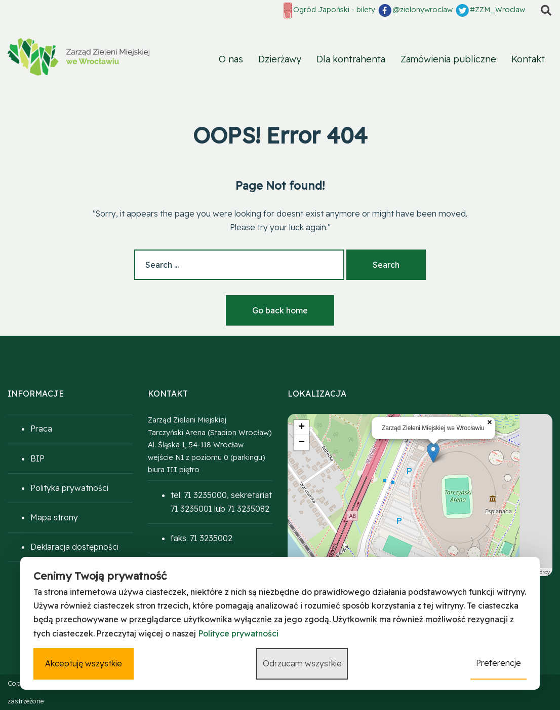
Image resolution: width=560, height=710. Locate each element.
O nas (231, 59)
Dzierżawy (279, 59)
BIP (37, 458)
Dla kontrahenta (350, 59)
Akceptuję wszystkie (83, 664)
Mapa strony (54, 517)
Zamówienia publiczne (448, 59)
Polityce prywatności (238, 634)
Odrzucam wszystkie (302, 664)
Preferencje (499, 663)
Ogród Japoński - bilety (328, 10)
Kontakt (528, 59)
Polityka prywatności (69, 488)
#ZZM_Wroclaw (490, 10)
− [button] (301, 442)
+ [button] (301, 427)
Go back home (280, 310)
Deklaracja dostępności (74, 547)
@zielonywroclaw (415, 10)
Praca (41, 428)
